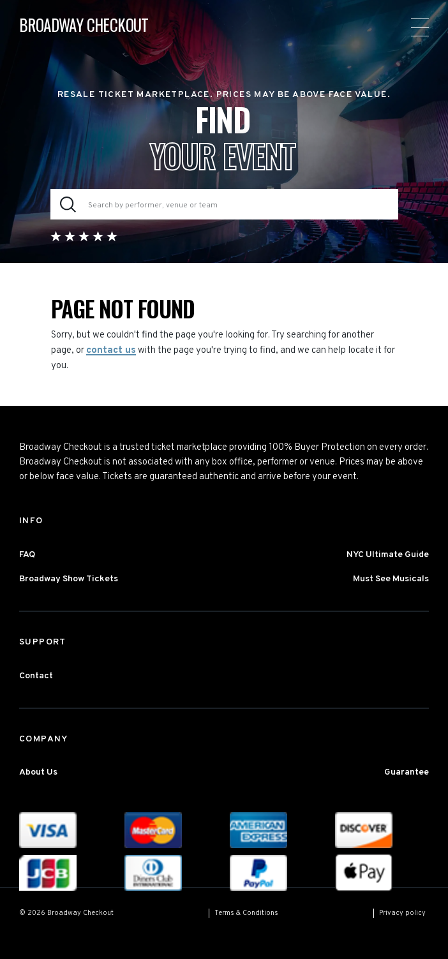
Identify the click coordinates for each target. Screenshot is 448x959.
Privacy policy (402, 913)
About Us (38, 772)
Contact (36, 676)
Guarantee (406, 772)
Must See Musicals (391, 579)
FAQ (27, 554)
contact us (111, 350)
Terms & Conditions (246, 913)
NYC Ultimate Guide (388, 554)
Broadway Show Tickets (68, 579)
